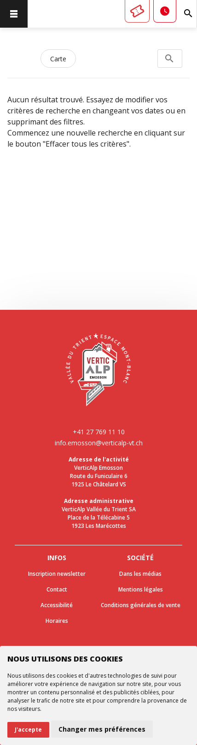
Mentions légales (140, 589)
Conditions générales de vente (140, 605)
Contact (56, 589)
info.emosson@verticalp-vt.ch (99, 442)
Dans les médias (140, 574)
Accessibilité (57, 605)
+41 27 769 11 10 (99, 431)
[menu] (14, 14)
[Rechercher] (188, 14)
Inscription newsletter (57, 574)
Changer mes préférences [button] (101, 729)
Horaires (57, 621)
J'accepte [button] (28, 729)
